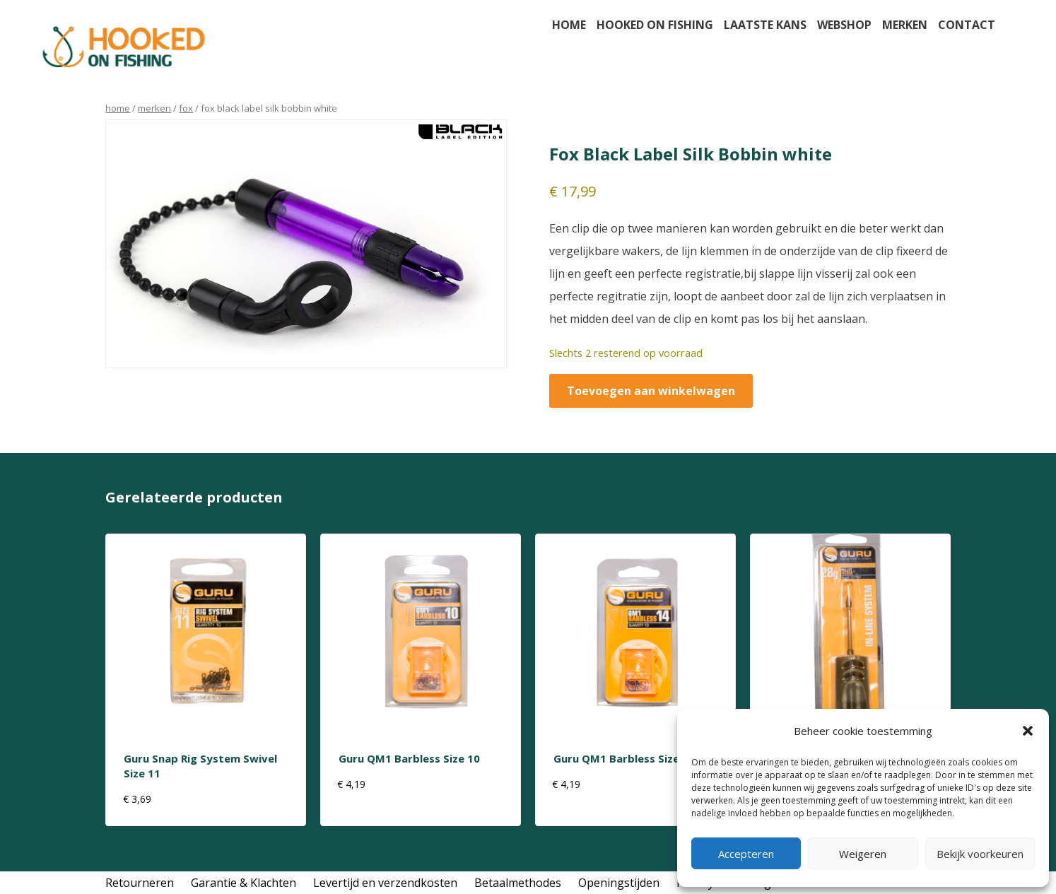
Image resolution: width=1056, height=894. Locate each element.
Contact (966, 25)
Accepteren (746, 854)
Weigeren (862, 854)
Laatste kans (765, 25)
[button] (1028, 731)
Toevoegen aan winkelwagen (651, 391)
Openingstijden (618, 882)
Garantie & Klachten (243, 882)
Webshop (844, 25)
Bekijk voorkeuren (980, 854)
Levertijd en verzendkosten (385, 882)
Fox (186, 108)
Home (569, 25)
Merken (904, 25)
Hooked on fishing (655, 25)
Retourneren (139, 882)
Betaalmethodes (517, 882)
